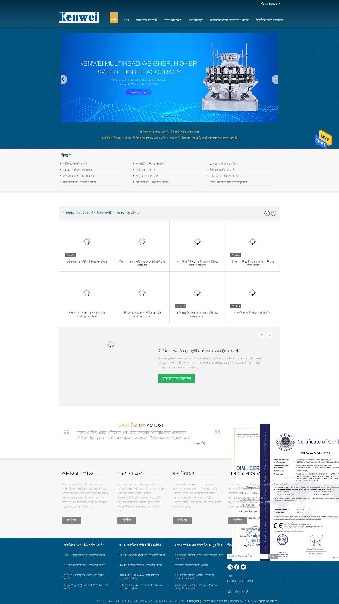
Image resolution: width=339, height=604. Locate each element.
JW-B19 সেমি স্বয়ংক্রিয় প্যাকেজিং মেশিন (141, 565)
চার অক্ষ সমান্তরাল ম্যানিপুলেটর (191, 565)
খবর (230, 575)
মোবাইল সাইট (237, 591)
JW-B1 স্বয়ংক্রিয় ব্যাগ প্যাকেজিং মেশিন (84, 555)
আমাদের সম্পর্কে (146, 20)
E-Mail (231, 581)
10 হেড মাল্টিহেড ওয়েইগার (223, 163)
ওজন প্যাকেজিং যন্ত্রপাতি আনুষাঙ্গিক (228, 182)
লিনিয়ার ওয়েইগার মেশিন (222, 169)
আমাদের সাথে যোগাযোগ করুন (229, 20)
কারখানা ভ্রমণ (172, 20)
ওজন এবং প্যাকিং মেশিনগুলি (224, 176)
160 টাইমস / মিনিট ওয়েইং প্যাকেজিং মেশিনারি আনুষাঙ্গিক (194, 577)
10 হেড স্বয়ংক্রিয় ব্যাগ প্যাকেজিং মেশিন (84, 565)
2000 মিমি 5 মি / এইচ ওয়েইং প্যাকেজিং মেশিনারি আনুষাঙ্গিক (196, 587)
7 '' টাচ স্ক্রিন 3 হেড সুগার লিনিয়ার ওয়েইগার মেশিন (199, 351)
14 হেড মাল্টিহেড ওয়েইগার (77, 169)
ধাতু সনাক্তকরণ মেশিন (148, 176)
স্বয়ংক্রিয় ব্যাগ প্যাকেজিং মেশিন (152, 182)
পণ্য (126, 20)
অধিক (71, 520)
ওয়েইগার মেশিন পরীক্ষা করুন (78, 176)
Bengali (273, 3)
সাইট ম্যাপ (246, 581)
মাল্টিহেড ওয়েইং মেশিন (75, 163)
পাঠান (272, 556)
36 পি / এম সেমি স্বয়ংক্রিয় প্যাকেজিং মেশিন (142, 555)
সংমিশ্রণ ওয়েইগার (146, 169)
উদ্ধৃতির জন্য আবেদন (269, 20)
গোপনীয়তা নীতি (104, 601)
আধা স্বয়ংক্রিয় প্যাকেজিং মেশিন (79, 182)
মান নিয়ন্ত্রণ (196, 20)
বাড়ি (114, 20)
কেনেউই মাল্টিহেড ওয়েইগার (151, 163)
